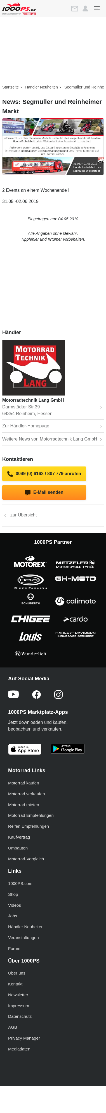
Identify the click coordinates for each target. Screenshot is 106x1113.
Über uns (16, 973)
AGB (12, 1027)
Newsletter (18, 994)
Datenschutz (20, 1016)
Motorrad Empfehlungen (31, 815)
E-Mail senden (44, 493)
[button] (85, 8)
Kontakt (15, 984)
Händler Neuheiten (41, 87)
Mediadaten (19, 1049)
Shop (13, 894)
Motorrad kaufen (23, 783)
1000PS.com (20, 883)
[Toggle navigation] (96, 8)
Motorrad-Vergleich (26, 858)
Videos (14, 905)
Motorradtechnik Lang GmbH (33, 400)
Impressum (18, 1005)
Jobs (12, 915)
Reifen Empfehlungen (28, 826)
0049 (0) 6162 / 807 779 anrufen (44, 474)
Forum (14, 948)
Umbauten (18, 848)
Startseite (10, 87)
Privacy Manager (24, 1038)
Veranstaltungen (23, 937)
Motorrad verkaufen (26, 793)
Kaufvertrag (19, 837)
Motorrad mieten (23, 804)
